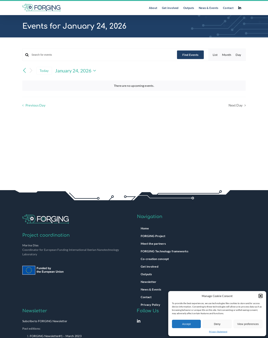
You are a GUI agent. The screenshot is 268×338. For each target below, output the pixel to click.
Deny (217, 324)
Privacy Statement (218, 331)
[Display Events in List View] (215, 55)
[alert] (134, 85)
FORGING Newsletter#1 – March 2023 (56, 336)
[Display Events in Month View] (226, 55)
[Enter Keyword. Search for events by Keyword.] (102, 55)
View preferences (248, 324)
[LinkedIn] (138, 321)
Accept (186, 324)
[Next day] (31, 71)
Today (44, 71)
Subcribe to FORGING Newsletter (44, 321)
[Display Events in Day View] (238, 55)
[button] (260, 296)
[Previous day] (24, 71)
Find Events (190, 54)
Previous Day (35, 105)
